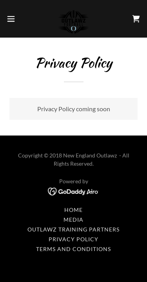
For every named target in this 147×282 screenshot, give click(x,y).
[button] (13, 19)
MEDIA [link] (73, 219)
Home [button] (73, 209)
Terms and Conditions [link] (73, 249)
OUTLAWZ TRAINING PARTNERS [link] (73, 229)
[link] (73, 18)
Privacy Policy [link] (73, 239)
